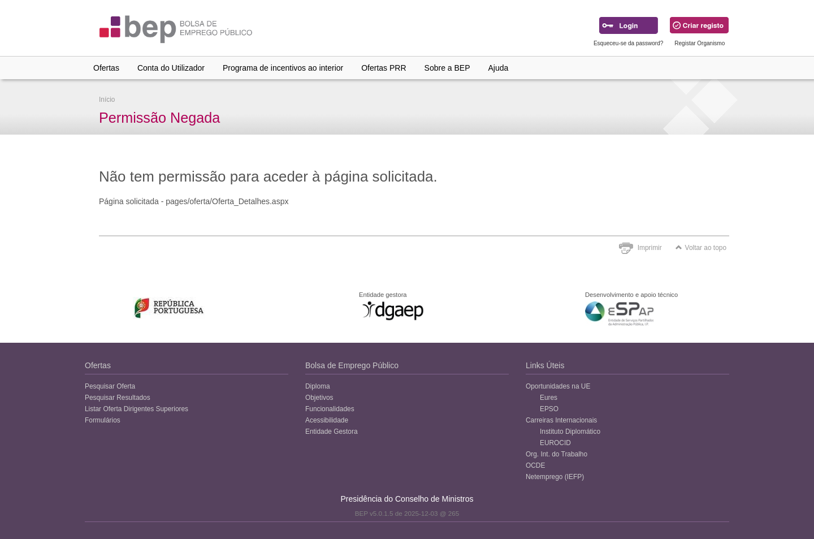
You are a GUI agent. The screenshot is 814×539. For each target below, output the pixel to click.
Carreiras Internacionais (561, 420)
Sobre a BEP (447, 67)
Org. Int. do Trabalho (556, 454)
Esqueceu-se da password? (628, 43)
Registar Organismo (699, 43)
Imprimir (650, 248)
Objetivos (319, 398)
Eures (548, 398)
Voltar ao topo (701, 248)
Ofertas (106, 67)
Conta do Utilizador (171, 67)
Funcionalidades (329, 409)
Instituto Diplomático (570, 431)
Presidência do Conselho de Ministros (406, 498)
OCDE (535, 465)
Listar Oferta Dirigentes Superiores (136, 409)
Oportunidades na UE (558, 386)
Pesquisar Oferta (110, 386)
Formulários (102, 420)
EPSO (549, 409)
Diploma (317, 386)
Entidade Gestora (331, 431)
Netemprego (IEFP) (555, 477)
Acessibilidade (326, 420)
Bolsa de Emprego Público (352, 365)
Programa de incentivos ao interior (283, 67)
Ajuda (498, 67)
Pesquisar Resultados (117, 398)
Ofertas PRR (383, 67)
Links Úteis (545, 365)
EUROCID (555, 443)
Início (107, 100)
